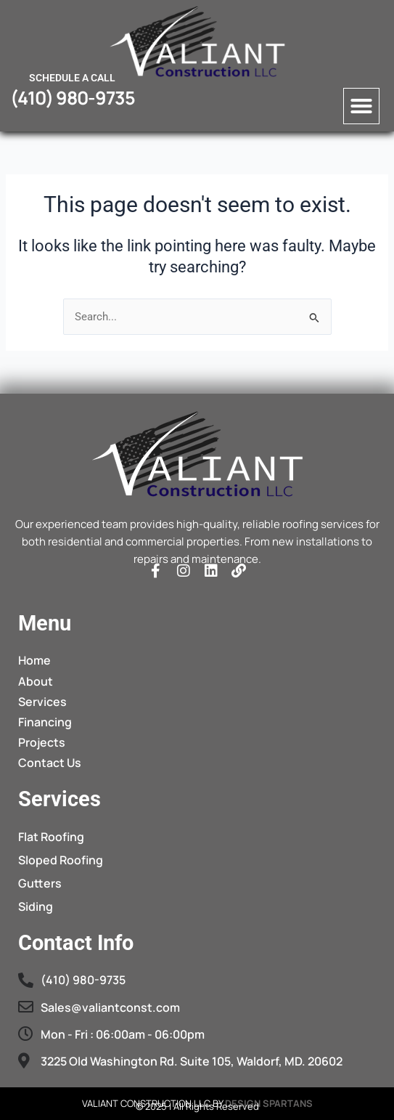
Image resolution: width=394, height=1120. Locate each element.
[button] (361, 106)
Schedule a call (72, 78)
